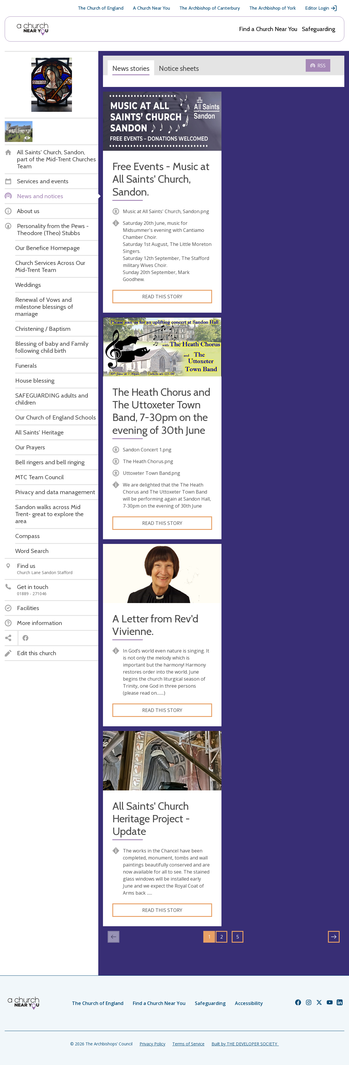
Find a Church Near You (268, 28)
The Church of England (100, 8)
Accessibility (249, 1003)
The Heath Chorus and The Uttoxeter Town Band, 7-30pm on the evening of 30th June (161, 411)
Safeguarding (318, 28)
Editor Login (321, 8)
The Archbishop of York (272, 8)
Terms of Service (188, 1044)
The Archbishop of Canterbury (209, 8)
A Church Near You (151, 8)
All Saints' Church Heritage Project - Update (151, 819)
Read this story (162, 296)
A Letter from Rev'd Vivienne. (155, 625)
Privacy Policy (152, 1044)
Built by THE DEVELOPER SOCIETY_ (245, 1044)
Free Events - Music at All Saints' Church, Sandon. (160, 179)
